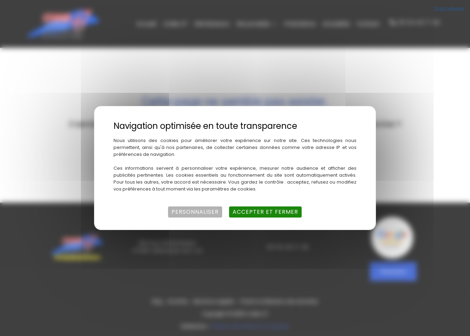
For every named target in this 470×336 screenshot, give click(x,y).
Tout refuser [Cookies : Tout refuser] (449, 8)
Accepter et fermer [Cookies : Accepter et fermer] (265, 212)
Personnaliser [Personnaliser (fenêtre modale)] (195, 212)
